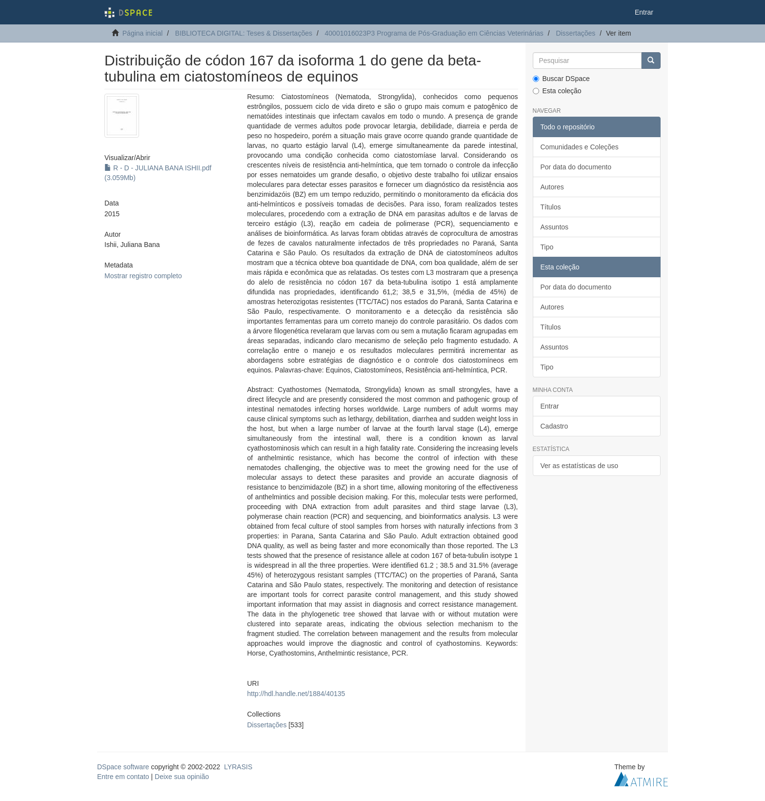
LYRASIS (238, 767)
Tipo (547, 247)
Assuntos (555, 227)
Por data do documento (576, 167)
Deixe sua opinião (182, 776)
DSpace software (123, 767)
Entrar (550, 406)
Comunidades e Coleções (580, 147)
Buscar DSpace (561, 78)
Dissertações (575, 33)
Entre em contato (123, 776)
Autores (552, 187)
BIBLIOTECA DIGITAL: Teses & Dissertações (243, 33)
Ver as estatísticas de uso (580, 466)
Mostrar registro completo (143, 276)
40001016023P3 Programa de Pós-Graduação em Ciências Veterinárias (434, 33)
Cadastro (554, 426)
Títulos (551, 207)
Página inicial (142, 33)
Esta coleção (557, 91)
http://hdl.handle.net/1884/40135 (296, 694)
